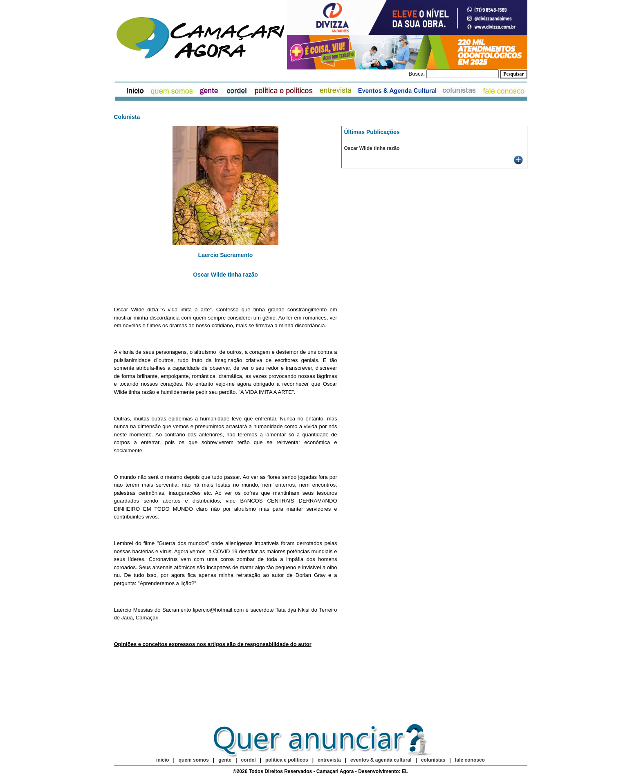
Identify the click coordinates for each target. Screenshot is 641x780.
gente (224, 760)
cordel (248, 760)
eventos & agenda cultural (380, 760)
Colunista (127, 117)
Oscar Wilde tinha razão (372, 148)
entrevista (329, 760)
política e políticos (286, 760)
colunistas (433, 760)
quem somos (194, 760)
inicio (162, 760)
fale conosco (470, 760)
